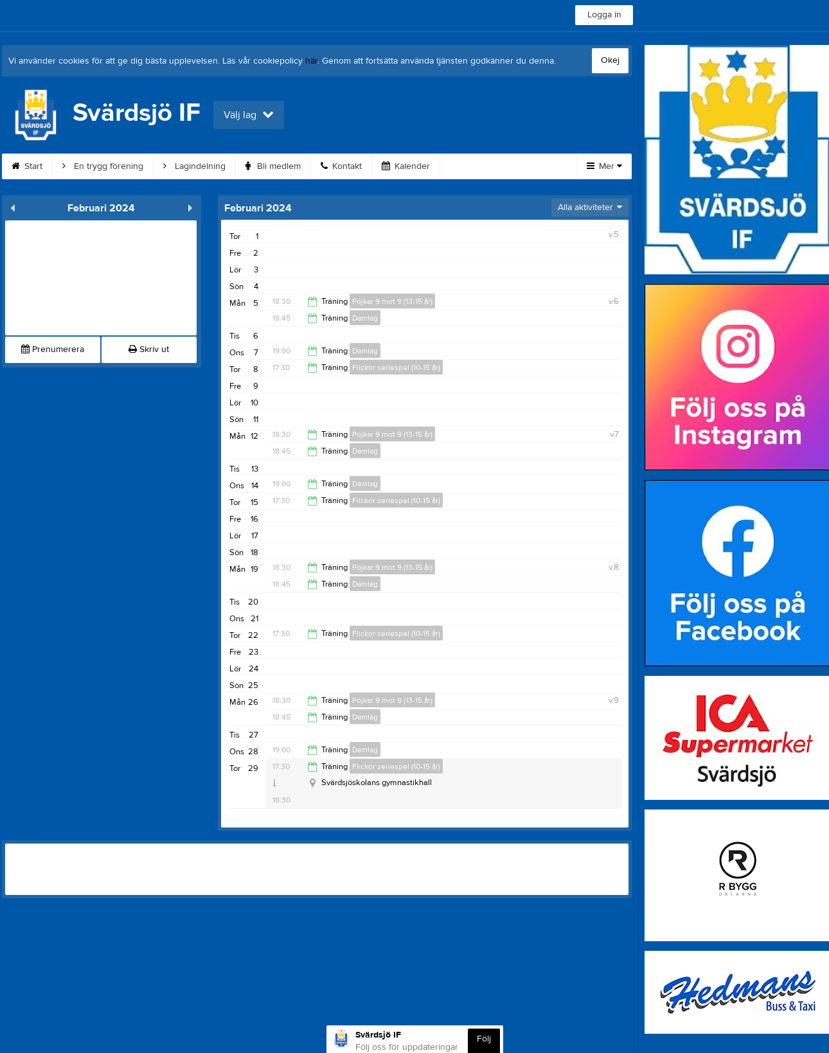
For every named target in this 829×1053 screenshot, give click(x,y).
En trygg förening (102, 166)
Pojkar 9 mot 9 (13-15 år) (392, 301)
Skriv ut (149, 349)
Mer (604, 166)
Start (27, 166)
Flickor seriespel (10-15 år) (396, 367)
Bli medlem (273, 166)
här (311, 61)
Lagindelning (194, 166)
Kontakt (341, 166)
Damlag (365, 318)
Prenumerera (52, 349)
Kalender (406, 166)
